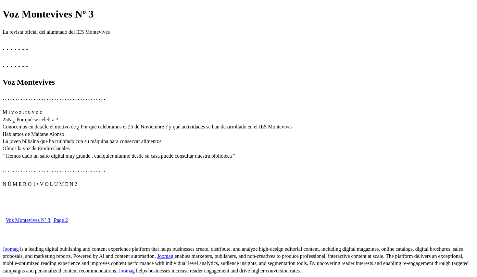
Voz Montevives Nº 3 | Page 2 (37, 220)
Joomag (11, 249)
